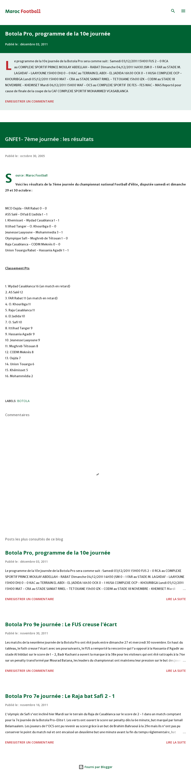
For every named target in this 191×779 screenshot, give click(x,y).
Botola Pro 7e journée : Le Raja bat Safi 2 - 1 (60, 695)
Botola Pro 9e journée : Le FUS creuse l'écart (61, 624)
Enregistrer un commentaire (29, 101)
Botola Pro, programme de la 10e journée (57, 33)
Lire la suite (176, 599)
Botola (23, 401)
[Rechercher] (173, 10)
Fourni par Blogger (95, 767)
